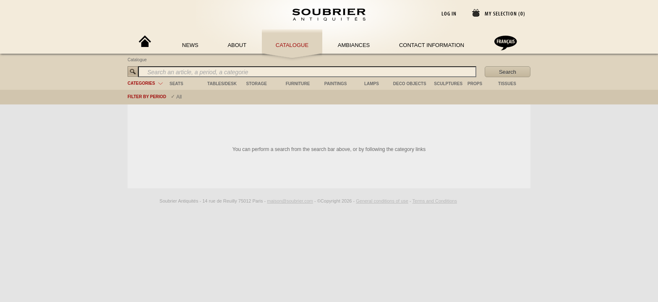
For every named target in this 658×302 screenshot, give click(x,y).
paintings (335, 83)
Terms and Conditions (435, 200)
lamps (371, 83)
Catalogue (292, 45)
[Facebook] (144, 200)
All (179, 97)
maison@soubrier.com (290, 200)
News (190, 45)
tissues (507, 83)
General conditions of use (382, 200)
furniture (298, 83)
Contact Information (431, 45)
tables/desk (222, 83)
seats (176, 83)
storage (256, 83)
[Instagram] (154, 200)
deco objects (409, 83)
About (236, 45)
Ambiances (354, 45)
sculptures (448, 83)
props (474, 83)
